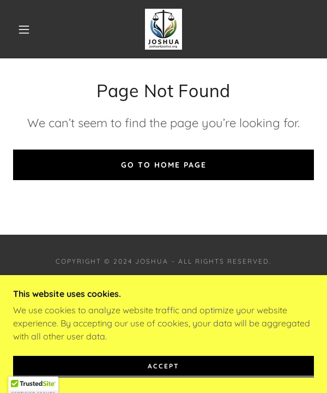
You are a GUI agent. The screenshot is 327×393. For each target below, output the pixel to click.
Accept (163, 374)
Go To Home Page (164, 165)
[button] (28, 29)
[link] (163, 29)
